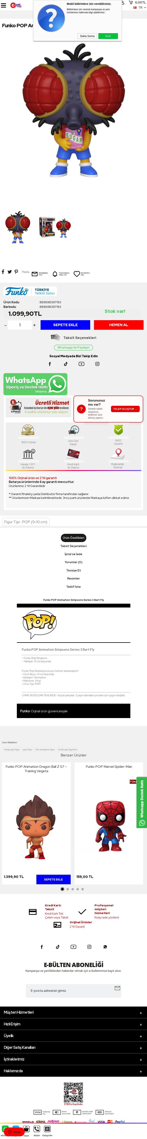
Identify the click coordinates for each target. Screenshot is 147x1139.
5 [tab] (82, 889)
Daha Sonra (87, 36)
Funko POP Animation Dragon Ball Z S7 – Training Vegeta (36, 768)
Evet (108, 36)
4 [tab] (77, 889)
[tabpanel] (36, 824)
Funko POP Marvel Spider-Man (109, 766)
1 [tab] (63, 889)
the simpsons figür (45, 749)
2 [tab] (67, 889)
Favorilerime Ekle (81, 274)
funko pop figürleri (67, 749)
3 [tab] (72, 889)
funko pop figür (12, 749)
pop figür (27, 749)
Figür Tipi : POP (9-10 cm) (25, 521)
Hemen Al (118, 324)
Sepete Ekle (65, 324)
